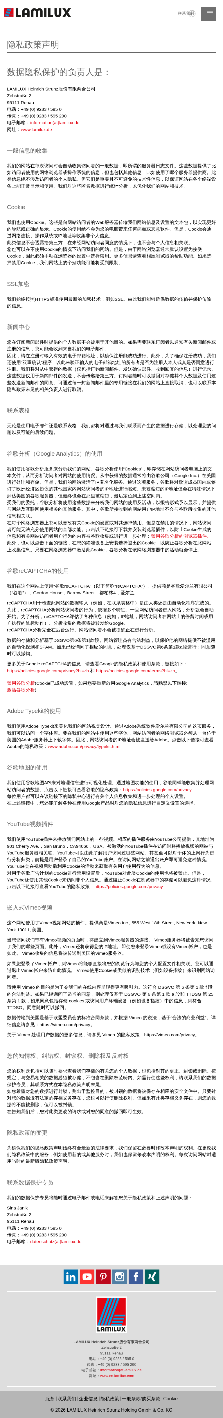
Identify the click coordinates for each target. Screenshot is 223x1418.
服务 (50, 1398)
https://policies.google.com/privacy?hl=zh (48, 670)
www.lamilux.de (36, 129)
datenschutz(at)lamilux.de (56, 1241)
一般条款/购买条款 (141, 1398)
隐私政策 (109, 1398)
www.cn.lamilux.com (117, 1376)
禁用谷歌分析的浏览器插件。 (181, 536)
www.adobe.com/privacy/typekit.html (84, 746)
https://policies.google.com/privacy (157, 789)
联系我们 (186, 13)
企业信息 (88, 1398)
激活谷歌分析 (21, 689)
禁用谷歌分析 (21, 683)
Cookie (170, 1398)
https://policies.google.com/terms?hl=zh (135, 670)
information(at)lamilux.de (55, 122)
